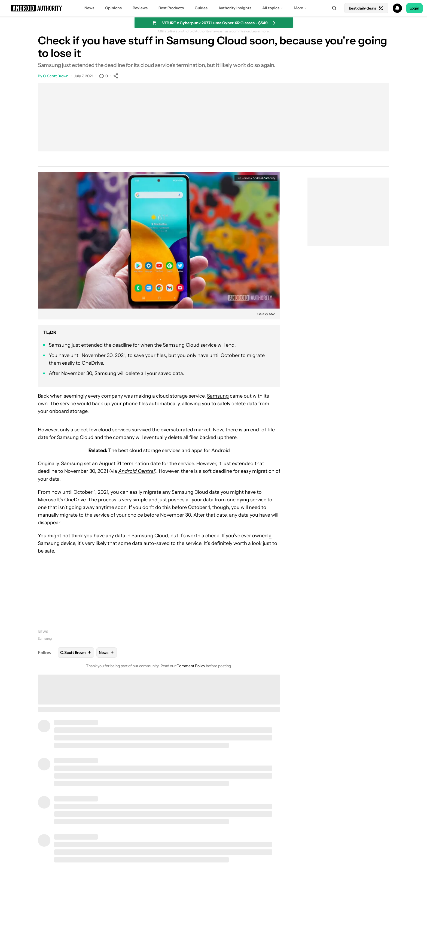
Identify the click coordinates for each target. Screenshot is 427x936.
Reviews (140, 7)
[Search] (334, 8)
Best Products (171, 7)
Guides (201, 7)
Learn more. (260, 31)
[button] (213, 8)
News (89, 7)
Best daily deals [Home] (366, 8)
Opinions (113, 7)
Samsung (218, 396)
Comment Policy (190, 665)
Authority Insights (234, 7)
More (298, 7)
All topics (270, 7)
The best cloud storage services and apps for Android (169, 450)
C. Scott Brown (56, 76)
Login (414, 8)
